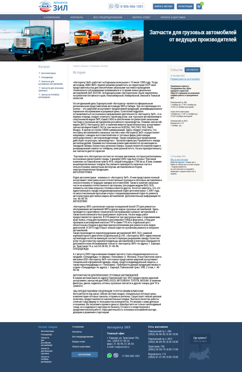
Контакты (76, 17)
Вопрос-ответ (141, 17)
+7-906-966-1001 (131, 356)
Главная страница (80, 66)
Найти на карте (200, 340)
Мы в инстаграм (179, 159)
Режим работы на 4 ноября (185, 79)
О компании (52, 17)
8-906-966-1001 (132, 6)
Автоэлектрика (48, 73)
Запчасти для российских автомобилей (50, 82)
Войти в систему (164, 6)
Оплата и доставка (173, 17)
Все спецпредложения (107, 17)
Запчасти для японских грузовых (51, 89)
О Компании (94, 66)
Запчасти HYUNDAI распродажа (48, 96)
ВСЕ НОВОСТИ (192, 70)
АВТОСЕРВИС (84, 354)
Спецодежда (47, 77)
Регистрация (185, 6)
